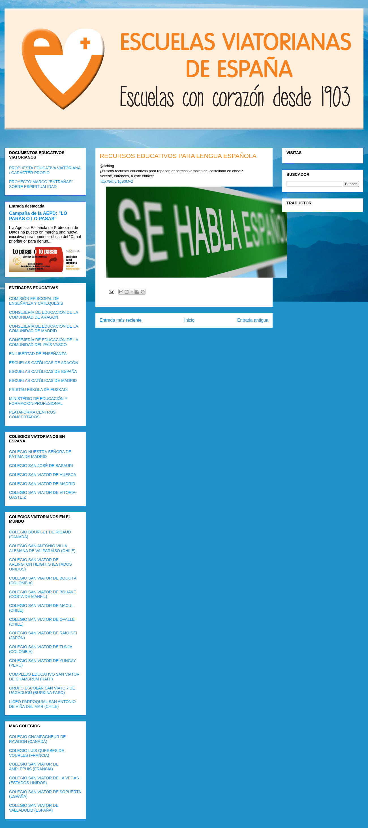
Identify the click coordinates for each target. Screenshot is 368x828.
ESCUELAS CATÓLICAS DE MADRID (43, 380)
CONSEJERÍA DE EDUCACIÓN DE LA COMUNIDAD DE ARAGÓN (43, 314)
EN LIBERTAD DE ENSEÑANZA (38, 353)
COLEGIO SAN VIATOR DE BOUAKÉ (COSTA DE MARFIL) (42, 594)
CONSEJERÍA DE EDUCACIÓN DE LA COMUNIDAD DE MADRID (43, 328)
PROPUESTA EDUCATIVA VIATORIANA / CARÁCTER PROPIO (44, 170)
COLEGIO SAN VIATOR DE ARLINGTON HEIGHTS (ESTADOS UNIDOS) (40, 564)
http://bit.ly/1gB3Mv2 (116, 181)
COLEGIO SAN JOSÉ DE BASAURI (41, 465)
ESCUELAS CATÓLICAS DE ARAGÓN (43, 362)
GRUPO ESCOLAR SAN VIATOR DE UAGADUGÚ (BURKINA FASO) (42, 690)
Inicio (189, 320)
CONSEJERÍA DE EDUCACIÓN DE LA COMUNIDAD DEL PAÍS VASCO (43, 342)
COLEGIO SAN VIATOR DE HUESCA (42, 474)
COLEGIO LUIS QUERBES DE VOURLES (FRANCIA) (36, 753)
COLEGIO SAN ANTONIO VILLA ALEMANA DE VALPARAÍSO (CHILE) (42, 548)
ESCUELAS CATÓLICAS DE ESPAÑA (43, 371)
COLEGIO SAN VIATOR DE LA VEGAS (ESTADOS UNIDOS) (44, 780)
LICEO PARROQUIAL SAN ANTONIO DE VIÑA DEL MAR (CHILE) (42, 704)
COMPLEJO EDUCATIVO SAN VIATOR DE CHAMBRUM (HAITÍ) (44, 676)
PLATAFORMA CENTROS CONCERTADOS (32, 414)
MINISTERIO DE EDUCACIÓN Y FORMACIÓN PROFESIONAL (38, 401)
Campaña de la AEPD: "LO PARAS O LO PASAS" (38, 216)
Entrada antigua (252, 320)
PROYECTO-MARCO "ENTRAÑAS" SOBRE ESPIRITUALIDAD (41, 184)
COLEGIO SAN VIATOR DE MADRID (42, 483)
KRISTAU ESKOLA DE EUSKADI (38, 389)
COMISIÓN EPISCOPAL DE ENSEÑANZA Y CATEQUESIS (36, 301)
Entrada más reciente (121, 320)
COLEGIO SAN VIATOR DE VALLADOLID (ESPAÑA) (34, 807)
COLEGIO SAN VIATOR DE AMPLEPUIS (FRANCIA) (34, 766)
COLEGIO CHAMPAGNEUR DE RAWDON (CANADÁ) (37, 739)
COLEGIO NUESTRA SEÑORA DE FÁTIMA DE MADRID (40, 454)
